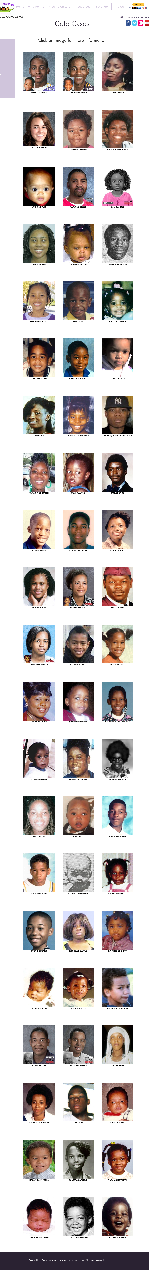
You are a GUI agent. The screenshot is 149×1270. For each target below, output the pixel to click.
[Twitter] (134, 23)
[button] (36, 6)
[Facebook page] (128, 23)
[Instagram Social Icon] (140, 23)
